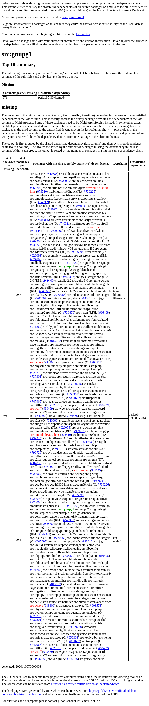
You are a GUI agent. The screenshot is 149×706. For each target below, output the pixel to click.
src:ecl (66, 216)
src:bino (98, 180)
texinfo (117, 291)
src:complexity (60, 205)
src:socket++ (92, 383)
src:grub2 (47, 277)
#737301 (35, 376)
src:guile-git (37, 284)
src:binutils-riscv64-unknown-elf (77, 195)
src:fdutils (98, 220)
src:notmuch (65, 358)
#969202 (35, 188)
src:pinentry (54, 366)
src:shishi (96, 380)
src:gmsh (89, 259)
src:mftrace (97, 344)
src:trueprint (89, 398)
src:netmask (99, 355)
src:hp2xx (71, 291)
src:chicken (82, 202)
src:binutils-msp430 (42, 195)
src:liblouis (70, 316)
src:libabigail (38, 305)
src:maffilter (58, 337)
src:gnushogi (98, 266)
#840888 (51, 173)
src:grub (35, 277)
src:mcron (43, 344)
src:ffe (49, 223)
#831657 (74, 398)
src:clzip (44, 205)
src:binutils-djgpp (74, 188)
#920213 (35, 373)
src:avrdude (102, 177)
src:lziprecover (73, 334)
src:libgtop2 (37, 312)
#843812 (86, 298)
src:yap (52, 415)
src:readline (76, 373)
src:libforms (69, 309)
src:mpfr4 (92, 348)
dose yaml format (73, 17)
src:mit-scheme (54, 348)
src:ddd (105, 209)
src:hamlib (81, 287)
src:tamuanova (97, 390)
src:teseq (55, 394)
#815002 (55, 341)
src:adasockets (101, 173)
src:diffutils (48, 213)
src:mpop (55, 351)
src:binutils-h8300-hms (44, 434)
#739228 (76, 383)
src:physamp (38, 366)
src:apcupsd (55, 177)
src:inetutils (87, 294)
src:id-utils (104, 291)
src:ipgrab (69, 298)
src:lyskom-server (41, 334)
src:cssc (104, 205)
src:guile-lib (72, 284)
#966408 (103, 312)
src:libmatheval (59, 319)
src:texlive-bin (89, 394)
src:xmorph (55, 412)
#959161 (80, 205)
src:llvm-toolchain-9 (98, 330)
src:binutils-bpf (52, 188)
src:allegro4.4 (38, 177)
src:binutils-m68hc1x (61, 191)
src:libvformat (72, 323)
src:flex (51, 227)
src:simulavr (54, 383)
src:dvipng (37, 216)
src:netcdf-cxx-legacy (77, 355)
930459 (48, 408)
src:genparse (93, 252)
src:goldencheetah (84, 269)
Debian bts (83, 34)
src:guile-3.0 (80, 280)
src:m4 (98, 334)
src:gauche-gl (38, 237)
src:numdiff (81, 358)
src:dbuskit (93, 209)
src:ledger (74, 301)
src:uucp (68, 405)
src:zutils (98, 415)
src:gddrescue (38, 252)
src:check (68, 202)
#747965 (35, 401)
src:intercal (55, 298)
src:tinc (45, 398)
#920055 (64, 180)
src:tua (47, 401)
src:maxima (84, 341)
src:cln (34, 205)
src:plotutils (82, 366)
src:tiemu (105, 394)
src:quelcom (89, 369)
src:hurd (92, 291)
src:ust (98, 401)
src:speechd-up (39, 390)
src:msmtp (68, 351)
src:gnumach (50, 266)
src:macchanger (40, 337)
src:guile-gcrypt (99, 280)
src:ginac (48, 259)
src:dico (35, 213)
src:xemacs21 (38, 412)
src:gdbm (101, 248)
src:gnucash (50, 262)
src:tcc (45, 394)
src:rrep (91, 376)
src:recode (49, 376)
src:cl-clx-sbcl (99, 202)
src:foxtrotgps (80, 227)
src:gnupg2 (82, 266)
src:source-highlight (57, 387)
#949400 (48, 280)
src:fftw (91, 223)
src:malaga (37, 341)
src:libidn (82, 312)
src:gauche (65, 234)
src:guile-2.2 (63, 280)
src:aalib (64, 173)
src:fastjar (85, 220)
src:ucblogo (59, 401)
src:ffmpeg (78, 223)
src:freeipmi (97, 227)
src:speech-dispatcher (84, 387)
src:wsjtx (85, 408)
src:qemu (59, 369)
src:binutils (37, 184)
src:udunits (75, 401)
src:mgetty (37, 348)
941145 (35, 230)
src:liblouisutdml (88, 316)
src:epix (56, 220)
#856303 (72, 394)
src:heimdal (96, 287)
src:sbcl (101, 376)
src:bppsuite (85, 198)
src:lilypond (50, 326)
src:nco (106, 351)
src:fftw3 (102, 223)
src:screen (47, 380)
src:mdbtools (58, 344)
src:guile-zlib (43, 287)
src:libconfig (90, 305)
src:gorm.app (38, 273)
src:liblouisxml (39, 319)
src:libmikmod (39, 323)
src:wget (60, 408)
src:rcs (64, 373)
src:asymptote (85, 177)
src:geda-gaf (56, 252)
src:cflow (100, 198)
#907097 (40, 298)
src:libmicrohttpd (97, 319)
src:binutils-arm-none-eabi (62, 184)
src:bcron (86, 180)
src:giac (94, 255)
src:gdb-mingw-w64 (60, 248)
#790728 (52, 209)
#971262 (35, 326)
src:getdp (67, 255)
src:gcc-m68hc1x (94, 241)
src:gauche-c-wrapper (86, 234)
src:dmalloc (79, 213)
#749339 (43, 202)
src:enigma (104, 216)
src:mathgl (69, 341)
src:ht (82, 291)
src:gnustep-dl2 (62, 269)
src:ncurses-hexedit (42, 355)
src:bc (75, 180)
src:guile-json (54, 284)
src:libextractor (39, 309)
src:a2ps (35, 173)
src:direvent (63, 213)
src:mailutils (96, 337)
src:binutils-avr (89, 184)
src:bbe (45, 180)
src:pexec (78, 362)
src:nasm (95, 351)
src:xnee (80, 412)
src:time (35, 398)
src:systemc (79, 390)
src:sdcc (59, 380)
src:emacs (77, 216)
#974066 (35, 259)
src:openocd (63, 362)
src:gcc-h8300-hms (70, 241)
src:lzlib (88, 334)
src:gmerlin (75, 259)
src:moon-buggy (74, 348)
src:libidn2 (37, 316)
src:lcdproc (61, 301)
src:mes (84, 344)
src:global (61, 259)
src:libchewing (72, 305)
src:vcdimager (84, 405)
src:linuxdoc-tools (70, 326)
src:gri (104, 273)
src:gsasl (81, 277)
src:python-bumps (41, 369)
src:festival (37, 223)
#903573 (95, 362)
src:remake (78, 376)
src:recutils (64, 376)
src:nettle (36, 358)
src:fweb (84, 230)
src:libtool (55, 323)
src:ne (59, 355)
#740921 (64, 223)
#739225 (89, 191)
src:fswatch (71, 230)
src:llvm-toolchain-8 (71, 330)
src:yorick (86, 415)
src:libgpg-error (88, 309)
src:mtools (82, 351)
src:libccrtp (54, 305)
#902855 (43, 220)
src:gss (91, 277)
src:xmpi (68, 412)
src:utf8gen (37, 405)
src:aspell (70, 177)
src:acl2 (86, 173)
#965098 (78, 252)
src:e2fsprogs (52, 216)
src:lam (48, 301)
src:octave (36, 362)
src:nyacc (95, 358)
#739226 (35, 245)
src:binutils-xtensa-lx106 (46, 198)
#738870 (68, 312)
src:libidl (51, 312)
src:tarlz (35, 394)
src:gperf (53, 273)
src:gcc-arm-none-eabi (73, 237)
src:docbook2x (96, 213)
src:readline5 (93, 373)
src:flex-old (63, 227)
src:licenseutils (91, 323)
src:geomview (52, 255)
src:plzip (96, 366)
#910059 (72, 262)
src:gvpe (57, 287)
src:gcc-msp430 (53, 245)
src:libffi (55, 309)
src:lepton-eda (91, 301)
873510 (42, 191)
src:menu (73, 344)
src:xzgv (91, 412)
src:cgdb (56, 202)
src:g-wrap (37, 234)
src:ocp (106, 358)
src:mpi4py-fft (39, 351)
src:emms (90, 216)
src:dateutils (77, 209)
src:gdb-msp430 (84, 248)
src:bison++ (69, 198)
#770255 (59, 294)
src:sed (69, 380)
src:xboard (98, 408)
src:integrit (103, 294)
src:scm (35, 380)
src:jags (99, 298)
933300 (49, 362)
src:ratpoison (51, 373)
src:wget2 (72, 408)
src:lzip (58, 334)
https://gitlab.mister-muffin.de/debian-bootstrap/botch (85, 684)
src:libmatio (77, 319)
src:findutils (37, 227)
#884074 (103, 405)
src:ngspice (50, 358)
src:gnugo (103, 262)
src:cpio (93, 205)
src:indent (73, 294)
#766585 (72, 415)
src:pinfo (68, 366)
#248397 (68, 277)
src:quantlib (73, 369)
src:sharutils (82, 380)
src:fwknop (98, 230)
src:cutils (36, 209)
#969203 (35, 241)
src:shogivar (38, 383)
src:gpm (83, 273)
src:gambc (51, 234)
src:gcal (53, 237)
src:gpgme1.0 (68, 273)
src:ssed (66, 390)
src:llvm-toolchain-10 (96, 326)
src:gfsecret (81, 255)
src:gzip (69, 287)
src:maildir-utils (77, 337)
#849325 (44, 291)
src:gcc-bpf (50, 241)
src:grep (93, 273)
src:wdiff (35, 408)
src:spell (55, 390)
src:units (88, 401)
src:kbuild (36, 301)
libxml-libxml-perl (120, 296)
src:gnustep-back (40, 269)
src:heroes (58, 291)
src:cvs (64, 209)
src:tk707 (57, 398)
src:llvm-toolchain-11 (43, 330)
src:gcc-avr (95, 237)
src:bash (35, 180)
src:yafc (103, 412)
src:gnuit (35, 266)
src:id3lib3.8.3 (39, 294)
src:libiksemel (53, 316)
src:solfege (37, 387)
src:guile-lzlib (89, 284)
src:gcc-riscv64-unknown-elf (82, 245)
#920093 (35, 255)
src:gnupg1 (17, 54)
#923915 (55, 405)
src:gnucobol (88, 262)
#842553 (40, 415)
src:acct (75, 173)
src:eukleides (70, 220)
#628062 (56, 230)
